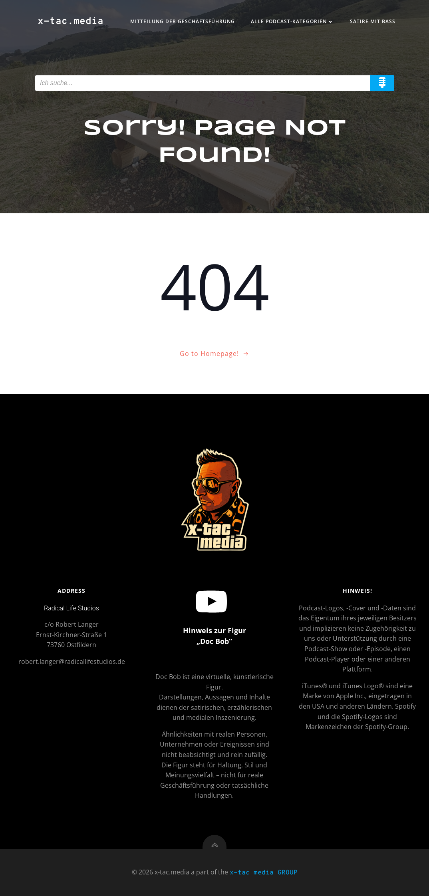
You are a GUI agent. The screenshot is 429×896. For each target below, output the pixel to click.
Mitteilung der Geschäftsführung (182, 21)
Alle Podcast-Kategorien (292, 21)
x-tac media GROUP (264, 873)
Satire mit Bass (372, 21)
